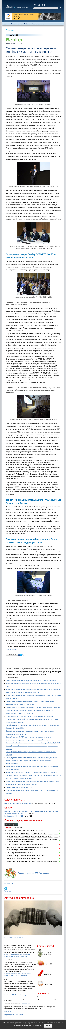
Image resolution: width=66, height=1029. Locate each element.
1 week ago (23, 995)
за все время (17, 827)
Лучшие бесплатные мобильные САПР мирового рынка (26, 833)
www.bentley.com (11, 649)
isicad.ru (59, 997)
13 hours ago (23, 956)
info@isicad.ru (26, 1004)
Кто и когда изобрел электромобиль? (20, 853)
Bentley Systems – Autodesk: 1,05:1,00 (19, 787)
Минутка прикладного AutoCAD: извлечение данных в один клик (29, 836)
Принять (48, 1026)
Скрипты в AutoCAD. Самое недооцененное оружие (25, 844)
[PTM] (5, 979)
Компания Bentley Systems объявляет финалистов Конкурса (33, 743)
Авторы (19, 24)
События (27, 24)
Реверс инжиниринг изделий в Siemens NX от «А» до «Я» (27, 856)
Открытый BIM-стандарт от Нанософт (17, 803)
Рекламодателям (38, 24)
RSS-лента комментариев (13, 937)
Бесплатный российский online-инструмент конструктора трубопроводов (32, 862)
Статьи (13, 24)
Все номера (8, 883)
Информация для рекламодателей (14, 1014)
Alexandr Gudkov (8, 960)
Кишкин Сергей (8, 943)
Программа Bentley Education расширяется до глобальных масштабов (30, 716)
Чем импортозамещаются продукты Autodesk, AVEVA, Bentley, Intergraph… (32, 681)
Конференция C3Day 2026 (13, 816)
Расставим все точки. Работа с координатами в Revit (25, 830)
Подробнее (7, 1012)
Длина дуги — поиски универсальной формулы (23, 859)
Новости (6, 24)
